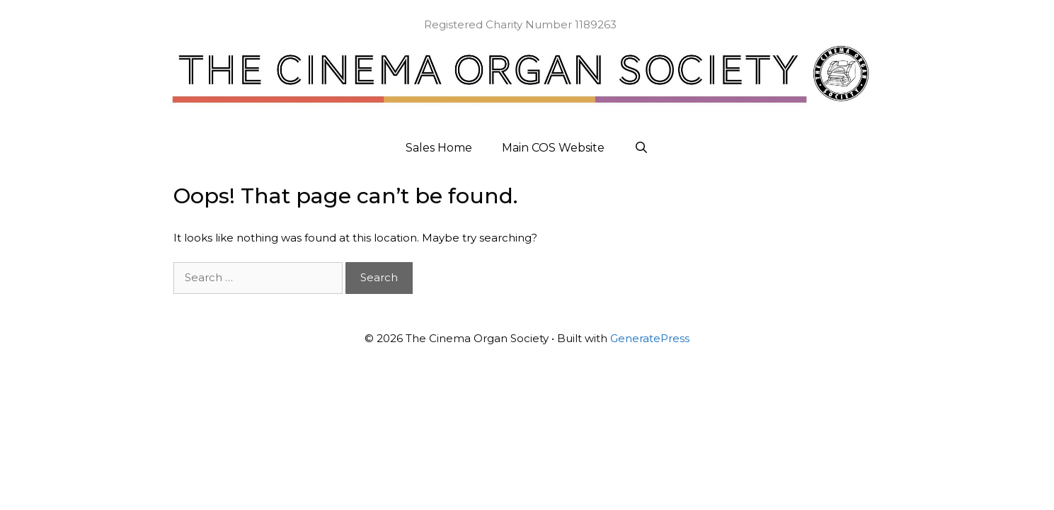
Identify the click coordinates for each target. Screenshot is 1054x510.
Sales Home (439, 147)
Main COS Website (553, 147)
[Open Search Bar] (641, 148)
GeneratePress (649, 338)
